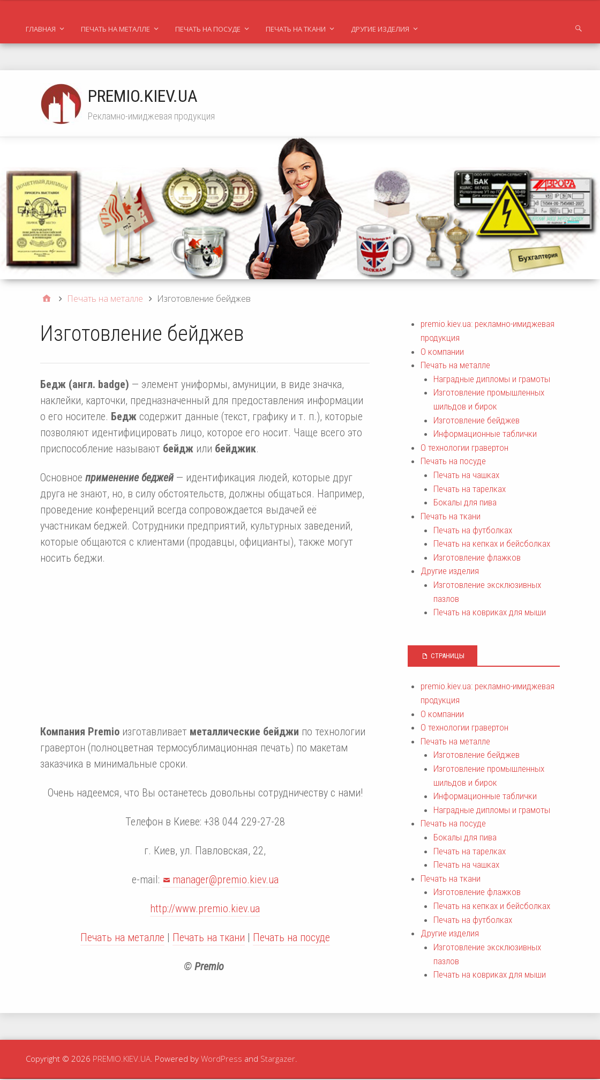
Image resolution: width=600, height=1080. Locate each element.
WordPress (221, 1059)
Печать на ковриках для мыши (489, 613)
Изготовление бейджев (476, 421)
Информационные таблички (485, 434)
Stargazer (277, 1059)
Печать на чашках (466, 476)
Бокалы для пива (465, 503)
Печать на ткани (296, 29)
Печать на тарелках (469, 490)
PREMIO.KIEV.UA (143, 96)
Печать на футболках (472, 531)
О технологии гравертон (464, 448)
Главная (41, 29)
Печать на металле (115, 29)
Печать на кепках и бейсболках (491, 544)
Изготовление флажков (477, 558)
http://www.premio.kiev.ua (205, 909)
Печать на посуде (208, 29)
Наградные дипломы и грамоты (491, 380)
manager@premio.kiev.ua (225, 880)
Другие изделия (380, 29)
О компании (442, 352)
